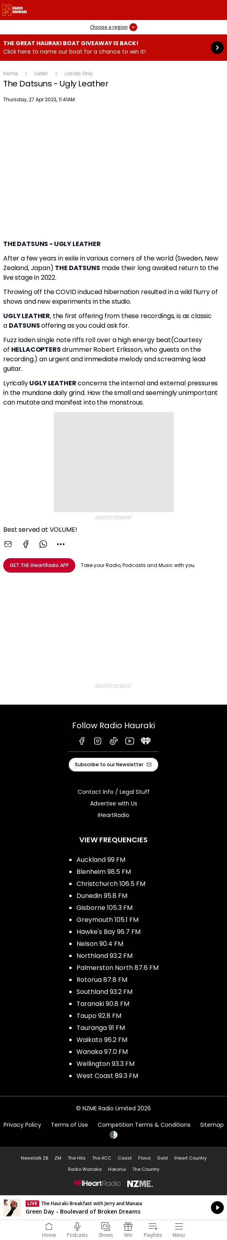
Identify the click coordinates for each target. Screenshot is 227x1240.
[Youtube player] (113, 172)
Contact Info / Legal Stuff (114, 792)
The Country (146, 1169)
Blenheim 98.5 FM (103, 871)
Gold (162, 1158)
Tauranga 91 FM (100, 1027)
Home (10, 73)
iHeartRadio (113, 815)
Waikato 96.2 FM (101, 1039)
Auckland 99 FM (100, 859)
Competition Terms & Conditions (144, 1125)
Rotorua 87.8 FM (101, 979)
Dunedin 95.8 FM (101, 895)
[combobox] (61, 544)
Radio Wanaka (85, 1169)
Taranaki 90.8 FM (102, 1003)
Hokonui (117, 1169)
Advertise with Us (113, 803)
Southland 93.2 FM (104, 991)
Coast (125, 1158)
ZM (57, 1158)
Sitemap (212, 1125)
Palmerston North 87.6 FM (117, 967)
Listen (41, 73)
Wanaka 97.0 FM (102, 1051)
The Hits (77, 1158)
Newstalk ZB (34, 1158)
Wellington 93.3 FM (105, 1063)
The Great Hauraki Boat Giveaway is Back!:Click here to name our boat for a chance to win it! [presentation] (113, 47)
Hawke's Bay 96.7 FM (108, 931)
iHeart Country (190, 1158)
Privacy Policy (22, 1125)
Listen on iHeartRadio (113, 1208)
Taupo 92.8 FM (98, 1015)
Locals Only (79, 73)
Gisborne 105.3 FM (104, 907)
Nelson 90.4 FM (99, 943)
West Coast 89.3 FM (107, 1075)
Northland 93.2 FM (104, 955)
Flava (144, 1158)
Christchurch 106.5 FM (110, 883)
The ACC (101, 1158)
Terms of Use (69, 1125)
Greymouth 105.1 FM (107, 919)
